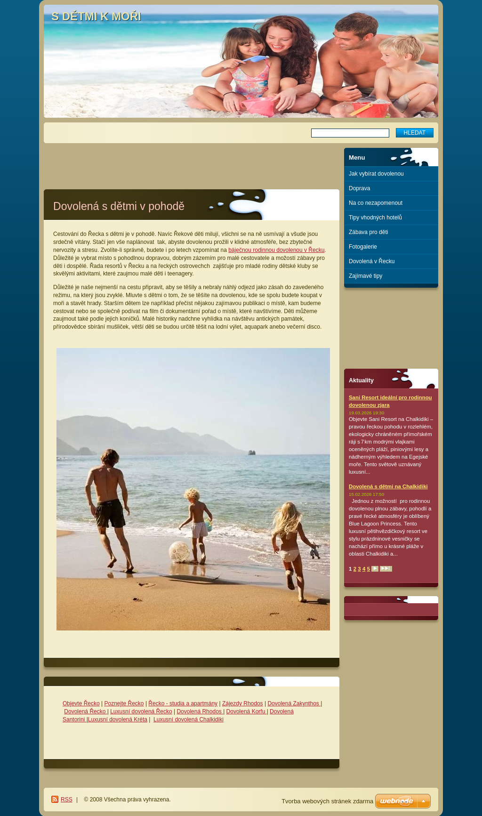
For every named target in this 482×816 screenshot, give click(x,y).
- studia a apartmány (190, 703)
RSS (66, 799)
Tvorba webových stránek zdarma (327, 801)
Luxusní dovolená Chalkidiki (188, 719)
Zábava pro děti (368, 232)
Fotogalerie (363, 246)
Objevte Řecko (81, 703)
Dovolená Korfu (246, 711)
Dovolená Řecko (85, 711)
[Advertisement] (191, 162)
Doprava (359, 188)
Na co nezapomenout (375, 203)
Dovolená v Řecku (371, 261)
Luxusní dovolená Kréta (117, 719)
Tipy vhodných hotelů (375, 217)
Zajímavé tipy (365, 276)
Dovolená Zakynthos (294, 703)
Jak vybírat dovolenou (376, 173)
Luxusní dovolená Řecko (141, 711)
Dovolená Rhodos (200, 711)
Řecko (156, 703)
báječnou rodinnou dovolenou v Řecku (276, 250)
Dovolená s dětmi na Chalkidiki (388, 486)
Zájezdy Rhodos (242, 703)
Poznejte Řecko (124, 703)
